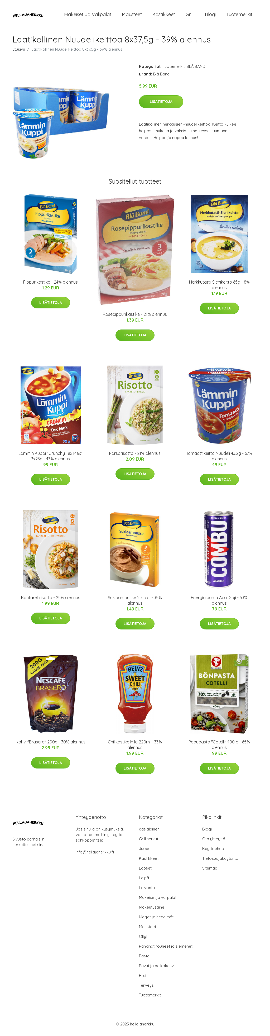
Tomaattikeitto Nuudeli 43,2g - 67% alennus (219, 458)
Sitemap (209, 870)
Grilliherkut (148, 841)
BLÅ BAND (195, 68)
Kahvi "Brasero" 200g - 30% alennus (50, 744)
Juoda (145, 851)
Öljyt (143, 939)
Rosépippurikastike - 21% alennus (135, 317)
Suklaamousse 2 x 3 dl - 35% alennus (135, 603)
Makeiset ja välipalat (87, 16)
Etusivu (18, 51)
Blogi (210, 16)
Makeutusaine (151, 910)
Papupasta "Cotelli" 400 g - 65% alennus (219, 747)
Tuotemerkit (239, 16)
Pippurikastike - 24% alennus (50, 284)
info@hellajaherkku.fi (95, 854)
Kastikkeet (163, 16)
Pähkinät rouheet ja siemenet (165, 949)
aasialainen (149, 831)
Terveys (146, 988)
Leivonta (147, 890)
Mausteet (132, 16)
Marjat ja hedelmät (156, 919)
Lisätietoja (161, 104)
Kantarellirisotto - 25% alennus (50, 600)
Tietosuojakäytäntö (220, 861)
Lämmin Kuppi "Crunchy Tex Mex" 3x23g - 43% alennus (50, 458)
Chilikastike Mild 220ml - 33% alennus (135, 747)
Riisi (142, 978)
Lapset (145, 870)
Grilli (190, 16)
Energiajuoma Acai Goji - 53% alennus (219, 603)
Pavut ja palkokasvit (157, 968)
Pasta (144, 958)
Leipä (144, 880)
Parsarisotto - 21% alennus (135, 456)
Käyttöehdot (213, 851)
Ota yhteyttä (213, 841)
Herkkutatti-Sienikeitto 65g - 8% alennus (219, 287)
